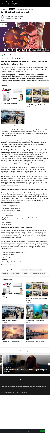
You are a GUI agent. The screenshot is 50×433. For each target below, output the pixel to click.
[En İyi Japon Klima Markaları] (12, 97)
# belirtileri (24, 270)
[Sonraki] (49, 364)
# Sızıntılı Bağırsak (15, 273)
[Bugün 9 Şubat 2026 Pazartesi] (37, 313)
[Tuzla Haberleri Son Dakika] (12, 118)
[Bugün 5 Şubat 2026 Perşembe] (37, 334)
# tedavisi (25, 273)
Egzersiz (4, 257)
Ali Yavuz (7, 16)
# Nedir (31, 270)
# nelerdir (38, 270)
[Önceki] (1, 364)
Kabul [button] (42, 431)
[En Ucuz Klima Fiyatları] (25, 364)
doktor (3, 232)
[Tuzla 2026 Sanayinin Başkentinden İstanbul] (37, 97)
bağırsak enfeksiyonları (13, 193)
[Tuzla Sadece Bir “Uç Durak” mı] (13, 334)
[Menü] (2, 3)
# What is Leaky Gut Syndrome (37, 273)
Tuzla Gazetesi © (5, 392)
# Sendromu (5, 273)
